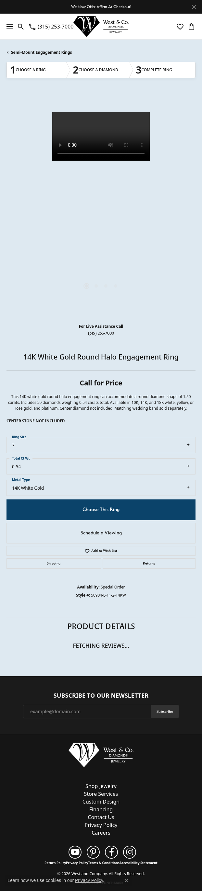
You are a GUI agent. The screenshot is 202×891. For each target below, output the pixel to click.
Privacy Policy (101, 824)
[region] (101, 206)
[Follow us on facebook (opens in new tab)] (111, 852)
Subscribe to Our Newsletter (101, 695)
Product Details (101, 626)
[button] (21, 26)
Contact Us (101, 817)
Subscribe (165, 711)
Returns (149, 563)
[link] (50, 26)
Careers (101, 832)
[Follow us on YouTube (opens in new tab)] (75, 852)
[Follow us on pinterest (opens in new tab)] (93, 852)
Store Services (101, 793)
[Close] (194, 7)
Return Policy (55, 862)
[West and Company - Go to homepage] (101, 756)
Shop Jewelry (101, 786)
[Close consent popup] (126, 881)
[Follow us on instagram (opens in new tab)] (129, 852)
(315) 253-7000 (101, 333)
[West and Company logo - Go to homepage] (101, 26)
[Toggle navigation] (8, 27)
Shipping (53, 563)
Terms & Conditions (104, 862)
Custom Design (101, 801)
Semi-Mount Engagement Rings (41, 52)
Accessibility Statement (139, 862)
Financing (101, 809)
